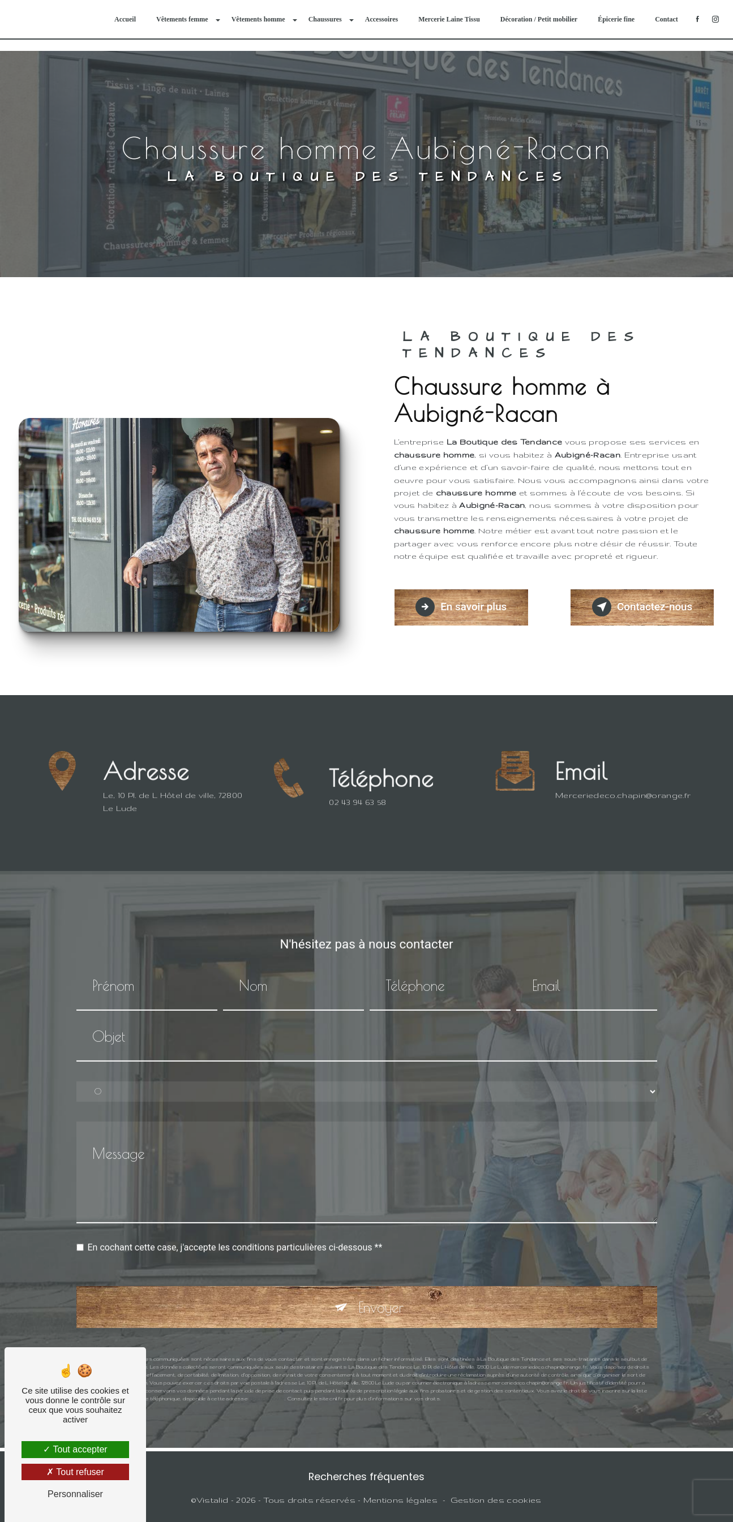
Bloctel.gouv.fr (267, 1386)
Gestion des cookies (496, 1500)
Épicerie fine (615, 19)
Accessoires (381, 19)
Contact (666, 19)
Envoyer (381, 1294)
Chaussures (324, 19)
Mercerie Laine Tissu (448, 19)
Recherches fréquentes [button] (366, 1477)
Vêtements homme (258, 19)
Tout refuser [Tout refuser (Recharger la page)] (75, 1472)
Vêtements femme (182, 19)
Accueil (124, 19)
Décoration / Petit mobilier (538, 19)
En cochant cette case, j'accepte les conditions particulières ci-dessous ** (235, 1234)
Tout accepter (75, 1449)
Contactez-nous (640, 606)
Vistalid (212, 1500)
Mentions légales (400, 1500)
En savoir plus (463, 606)
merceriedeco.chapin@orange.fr (623, 782)
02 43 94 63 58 (358, 815)
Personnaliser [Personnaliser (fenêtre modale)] (75, 1494)
